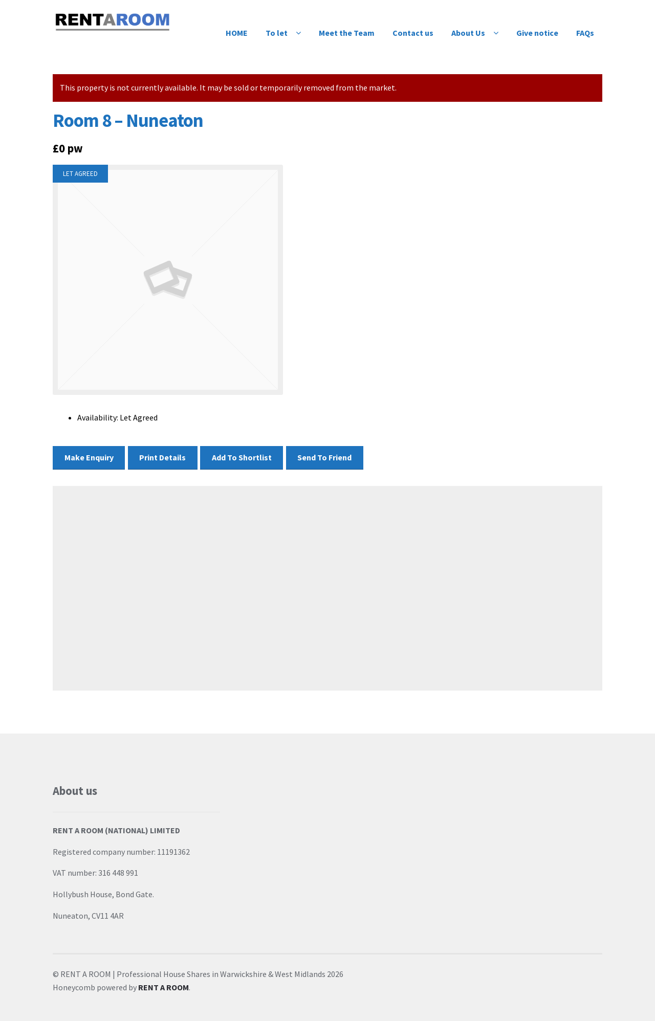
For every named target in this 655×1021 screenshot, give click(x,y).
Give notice (537, 33)
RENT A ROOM (163, 987)
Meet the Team (347, 33)
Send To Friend (324, 457)
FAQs (585, 33)
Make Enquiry (89, 457)
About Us (468, 33)
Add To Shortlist (242, 457)
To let (277, 33)
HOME (237, 33)
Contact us (412, 33)
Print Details (162, 457)
